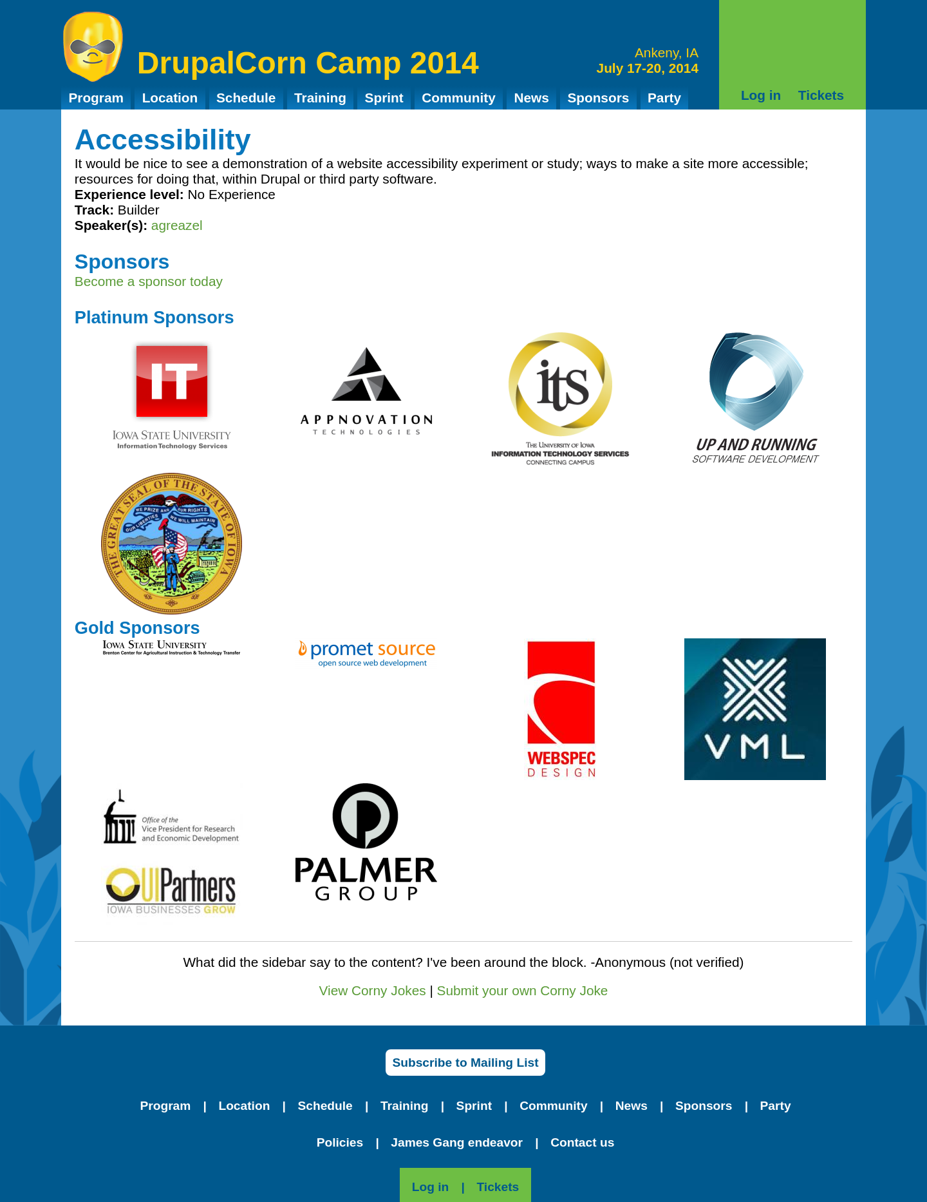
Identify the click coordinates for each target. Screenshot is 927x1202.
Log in (761, 95)
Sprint (384, 97)
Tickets (821, 95)
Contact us (582, 1142)
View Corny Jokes (372, 990)
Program (96, 97)
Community (458, 97)
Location (170, 97)
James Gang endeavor (457, 1142)
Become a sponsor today (149, 281)
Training (320, 97)
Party (664, 97)
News (531, 97)
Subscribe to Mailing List (465, 1062)
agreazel (177, 225)
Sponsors (598, 97)
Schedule (246, 97)
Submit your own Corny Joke (522, 990)
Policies (340, 1142)
